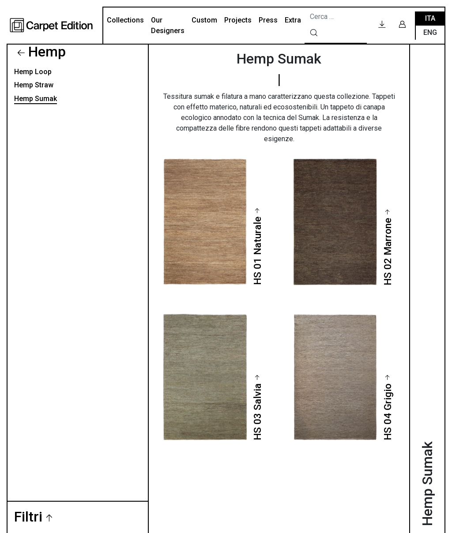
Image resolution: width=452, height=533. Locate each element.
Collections (125, 20)
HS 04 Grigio (387, 411)
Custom (204, 20)
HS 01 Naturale (257, 251)
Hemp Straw (33, 85)
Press (268, 20)
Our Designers (168, 25)
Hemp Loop (33, 72)
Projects (238, 20)
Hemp (47, 51)
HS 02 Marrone (387, 251)
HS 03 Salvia (257, 411)
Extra (293, 20)
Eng (430, 32)
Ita (430, 18)
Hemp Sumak (35, 98)
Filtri (28, 517)
